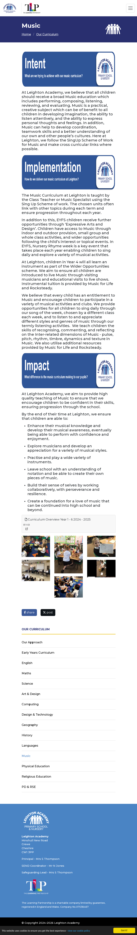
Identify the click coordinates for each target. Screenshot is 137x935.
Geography (30, 725)
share (29, 612)
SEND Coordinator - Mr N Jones (43, 865)
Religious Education (36, 776)
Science (27, 683)
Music (26, 756)
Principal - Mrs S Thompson (40, 859)
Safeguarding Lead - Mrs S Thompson (47, 872)
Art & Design (31, 694)
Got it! (124, 930)
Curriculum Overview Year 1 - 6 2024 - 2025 (58, 519)
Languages (30, 745)
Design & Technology (37, 714)
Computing (30, 704)
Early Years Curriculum (38, 652)
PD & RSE (29, 787)
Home (26, 34)
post (48, 612)
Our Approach (32, 642)
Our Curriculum (47, 34)
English (27, 663)
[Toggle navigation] (130, 8)
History (27, 735)
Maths (26, 673)
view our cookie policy (79, 930)
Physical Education (36, 766)
